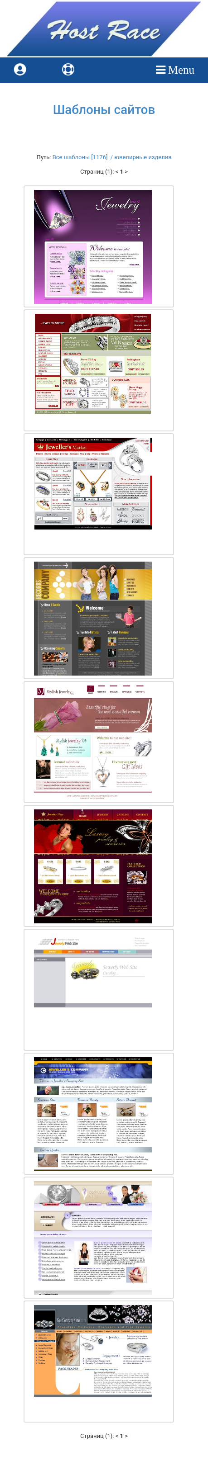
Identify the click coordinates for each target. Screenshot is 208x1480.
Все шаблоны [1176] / (84, 157)
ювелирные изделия (142, 157)
